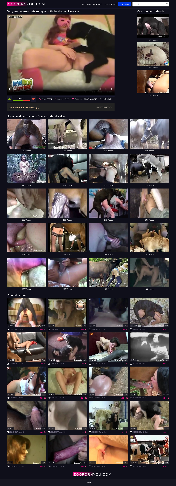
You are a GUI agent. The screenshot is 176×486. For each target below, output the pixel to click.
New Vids (86, 4)
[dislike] (33, 99)
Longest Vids (111, 4)
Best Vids (97, 4)
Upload (124, 4)
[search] (150, 4)
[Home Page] (21, 4)
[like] (9, 99)
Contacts (88, 483)
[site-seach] (167, 4)
